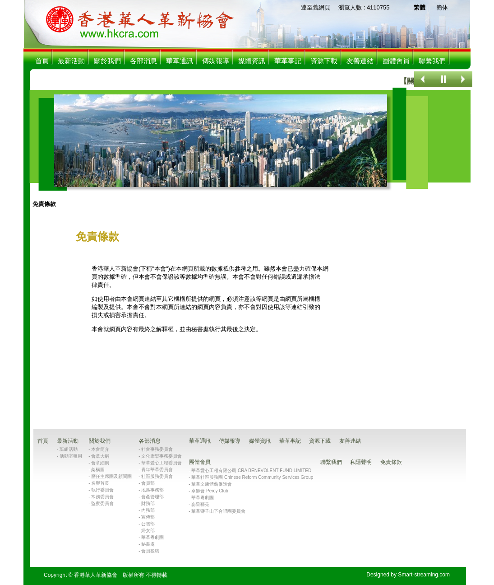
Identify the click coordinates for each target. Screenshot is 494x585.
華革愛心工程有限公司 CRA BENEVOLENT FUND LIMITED (251, 470)
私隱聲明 (361, 462)
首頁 (42, 61)
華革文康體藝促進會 (211, 484)
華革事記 (287, 61)
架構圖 (98, 469)
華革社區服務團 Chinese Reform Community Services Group (252, 477)
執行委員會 (102, 489)
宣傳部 (148, 517)
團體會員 (396, 61)
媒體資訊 (251, 61)
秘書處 (148, 544)
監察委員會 (102, 503)
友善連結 (360, 61)
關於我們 (107, 61)
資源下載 (323, 61)
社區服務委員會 (157, 476)
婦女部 (148, 530)
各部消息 (143, 61)
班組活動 (69, 449)
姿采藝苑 (200, 504)
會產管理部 (152, 496)
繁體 (419, 7)
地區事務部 (152, 489)
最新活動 (71, 61)
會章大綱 (100, 456)
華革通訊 (179, 61)
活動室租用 (71, 456)
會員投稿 (150, 550)
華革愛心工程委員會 (161, 462)
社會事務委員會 (157, 449)
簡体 (442, 7)
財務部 (148, 503)
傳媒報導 (215, 61)
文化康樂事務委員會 (161, 456)
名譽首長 (100, 483)
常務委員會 (102, 496)
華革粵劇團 (152, 537)
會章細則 (100, 462)
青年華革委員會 (157, 469)
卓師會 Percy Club (209, 490)
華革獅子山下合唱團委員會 (218, 511)
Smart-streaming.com (424, 574)
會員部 (148, 483)
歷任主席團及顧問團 (111, 476)
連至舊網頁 (315, 7)
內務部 (148, 510)
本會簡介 (100, 449)
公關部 (148, 523)
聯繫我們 (432, 61)
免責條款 (44, 204)
